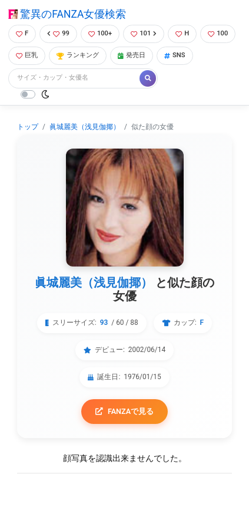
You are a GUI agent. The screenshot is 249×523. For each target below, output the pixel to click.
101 (144, 33)
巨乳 (27, 55)
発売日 (131, 55)
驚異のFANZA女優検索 (67, 14)
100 (218, 33)
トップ (27, 127)
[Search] (75, 78)
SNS (174, 55)
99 (58, 33)
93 (104, 322)
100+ (100, 33)
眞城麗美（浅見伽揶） (84, 127)
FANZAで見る (124, 411)
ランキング (78, 55)
